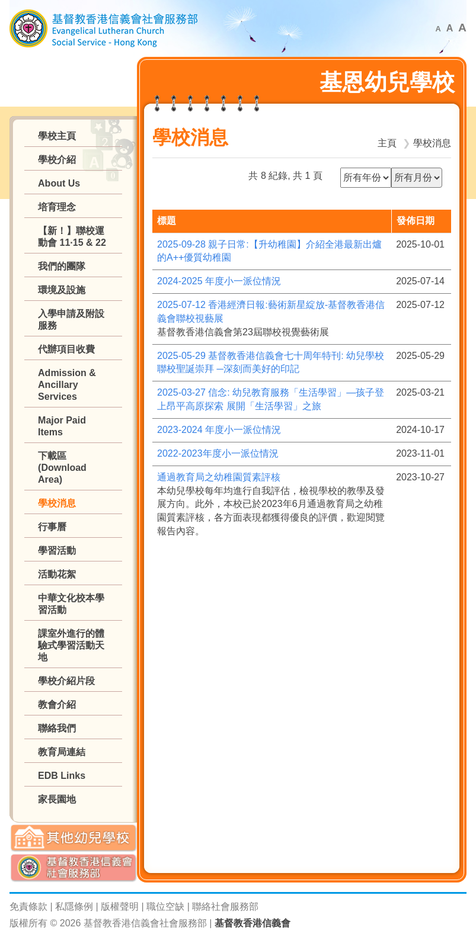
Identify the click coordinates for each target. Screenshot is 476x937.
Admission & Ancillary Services (67, 385)
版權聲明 (120, 906)
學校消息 (57, 503)
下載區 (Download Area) (62, 467)
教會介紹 (57, 704)
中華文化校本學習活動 (71, 604)
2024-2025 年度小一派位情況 (219, 281)
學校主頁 (57, 136)
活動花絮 (57, 574)
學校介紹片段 (66, 681)
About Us (59, 183)
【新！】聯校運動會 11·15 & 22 (72, 237)
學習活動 (57, 550)
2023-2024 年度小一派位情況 (219, 430)
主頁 (387, 143)
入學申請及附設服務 (71, 319)
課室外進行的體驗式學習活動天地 (71, 645)
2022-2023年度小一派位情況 (218, 453)
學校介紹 (57, 160)
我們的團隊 (61, 266)
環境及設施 (61, 290)
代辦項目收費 (66, 349)
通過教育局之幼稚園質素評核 (218, 477)
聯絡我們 (57, 728)
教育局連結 (61, 752)
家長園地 (57, 799)
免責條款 (28, 906)
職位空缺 (165, 906)
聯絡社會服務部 (225, 906)
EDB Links (61, 776)
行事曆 (52, 527)
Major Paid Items (62, 426)
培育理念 (57, 207)
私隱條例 (74, 906)
